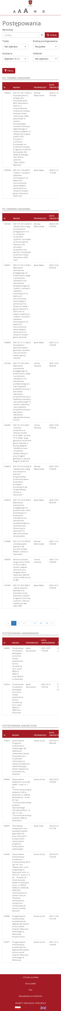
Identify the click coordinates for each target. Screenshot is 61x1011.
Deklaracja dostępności (30, 996)
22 (41, 623)
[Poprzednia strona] (8, 623)
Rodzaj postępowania (45, 41)
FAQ (30, 990)
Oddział (37, 53)
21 (35, 623)
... (29, 623)
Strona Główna (30, 977)
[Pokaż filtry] (42, 35)
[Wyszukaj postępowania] (52, 35)
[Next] (52, 623)
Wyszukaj (7, 29)
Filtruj (8, 70)
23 (47, 623)
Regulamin (30, 983)
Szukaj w (7, 53)
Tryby (5, 41)
